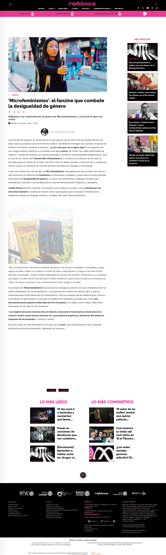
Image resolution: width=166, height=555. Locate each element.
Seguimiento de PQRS (142, 517)
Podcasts (85, 8)
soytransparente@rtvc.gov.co (132, 532)
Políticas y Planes (13, 512)
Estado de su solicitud (53, 515)
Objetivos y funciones (15, 508)
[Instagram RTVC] (92, 521)
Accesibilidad (88, 531)
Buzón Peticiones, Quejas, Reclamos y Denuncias (62, 510)
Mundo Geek (62, 8)
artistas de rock (96, 441)
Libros (15, 95)
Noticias (41, 8)
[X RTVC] (114, 521)
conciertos (35, 422)
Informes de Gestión (14, 514)
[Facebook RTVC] (104, 521)
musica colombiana (38, 441)
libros (132, 88)
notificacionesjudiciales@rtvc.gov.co (134, 527)
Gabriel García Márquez (137, 118)
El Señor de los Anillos (98, 422)
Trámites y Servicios (52, 512)
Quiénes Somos (13, 504)
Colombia (52, 390)
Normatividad (12, 510)
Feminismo (64, 390)
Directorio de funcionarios (54, 514)
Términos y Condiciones (53, 517)
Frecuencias (118, 8)
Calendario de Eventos (101, 8)
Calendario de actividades (55, 508)
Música (51, 8)
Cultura (74, 8)
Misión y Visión (12, 506)
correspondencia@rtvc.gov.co (146, 510)
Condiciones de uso (90, 529)
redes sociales (95, 460)
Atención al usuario (52, 504)
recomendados (134, 59)
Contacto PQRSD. (149, 512)
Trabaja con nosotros (53, 506)
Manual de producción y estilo (18, 515)
